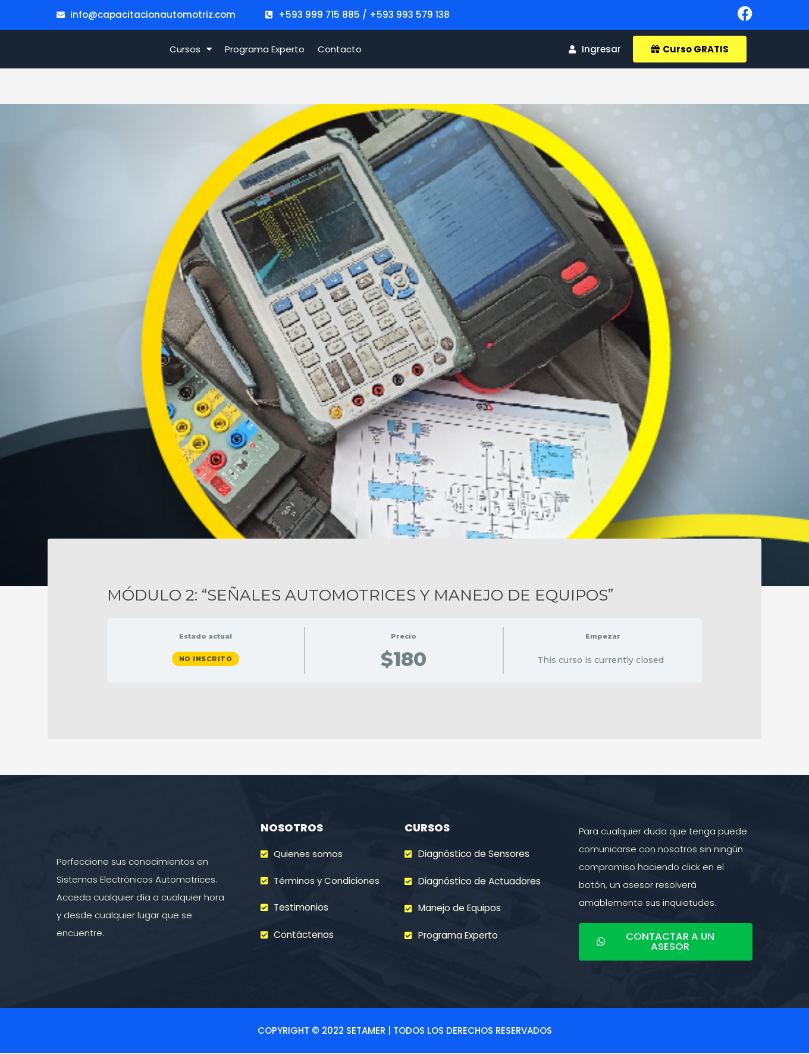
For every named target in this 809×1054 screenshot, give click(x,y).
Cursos (191, 53)
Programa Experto (265, 52)
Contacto (340, 52)
